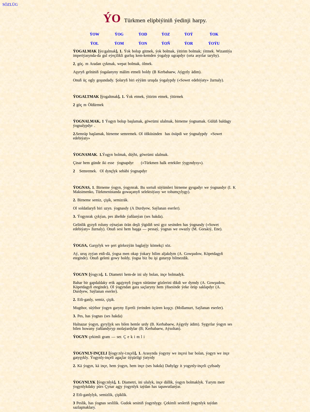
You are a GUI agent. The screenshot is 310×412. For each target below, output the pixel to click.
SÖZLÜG (10, 4)
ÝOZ (166, 34)
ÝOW (94, 34)
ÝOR (188, 43)
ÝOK (213, 34)
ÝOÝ (188, 34)
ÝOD (143, 34)
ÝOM (119, 43)
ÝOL (94, 43)
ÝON (143, 43)
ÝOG (119, 34)
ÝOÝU (214, 43)
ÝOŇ (165, 43)
